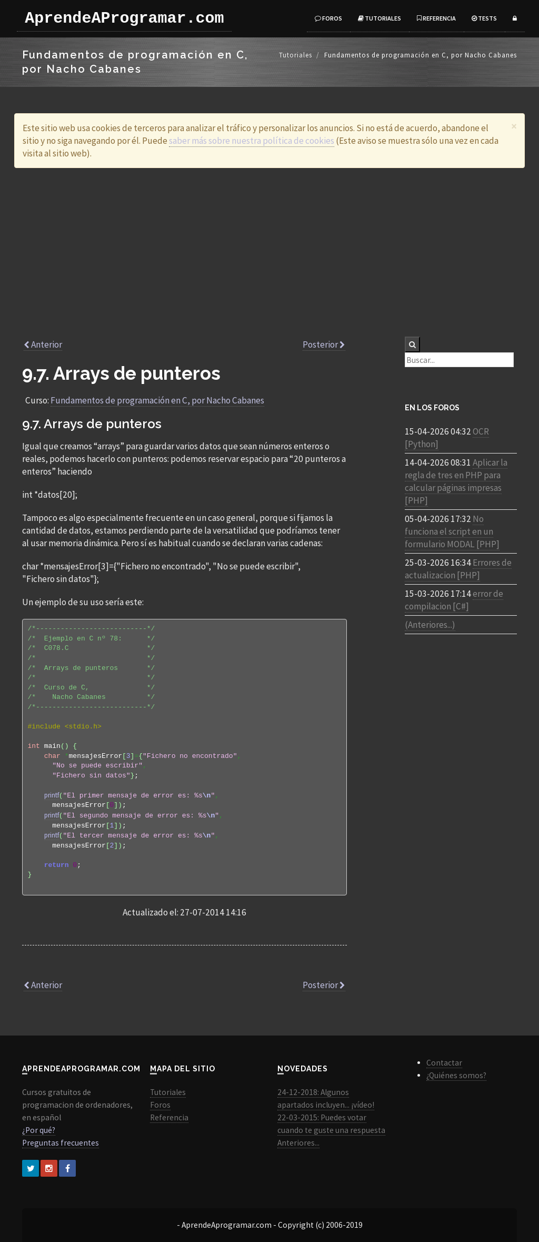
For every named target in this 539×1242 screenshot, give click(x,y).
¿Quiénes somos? (456, 1075)
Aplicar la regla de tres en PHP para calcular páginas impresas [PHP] (456, 481)
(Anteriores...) (430, 624)
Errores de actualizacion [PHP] (458, 569)
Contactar (444, 1063)
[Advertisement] (269, 252)
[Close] (514, 126)
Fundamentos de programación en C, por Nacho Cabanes (157, 400)
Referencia (436, 18)
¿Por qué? (38, 1130)
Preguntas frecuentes (60, 1143)
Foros (328, 18)
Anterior (43, 344)
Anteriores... (298, 1143)
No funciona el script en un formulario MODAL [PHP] (452, 531)
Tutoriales (379, 18)
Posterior (324, 344)
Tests (484, 18)
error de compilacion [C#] (454, 600)
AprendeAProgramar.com (121, 18)
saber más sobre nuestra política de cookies (251, 140)
